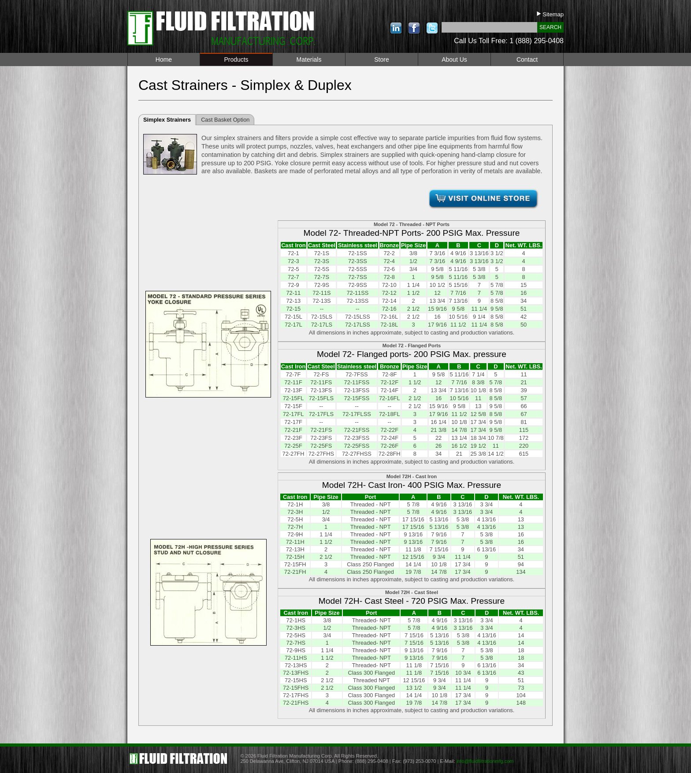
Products (236, 59)
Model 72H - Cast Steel (411, 592)
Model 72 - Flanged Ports (412, 345)
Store (381, 59)
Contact (527, 59)
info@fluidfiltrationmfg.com (485, 761)
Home (164, 59)
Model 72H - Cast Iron (411, 476)
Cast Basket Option (225, 119)
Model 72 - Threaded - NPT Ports (412, 224)
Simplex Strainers (167, 119)
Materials (309, 59)
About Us (454, 59)
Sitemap (550, 14)
